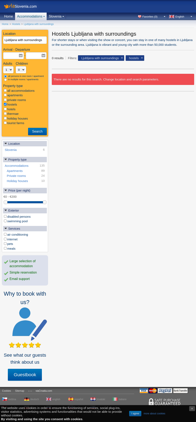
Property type (15, 159)
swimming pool (16, 221)
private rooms (15, 100)
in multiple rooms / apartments (21, 79)
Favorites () (149, 16)
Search (37, 131)
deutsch (34, 399)
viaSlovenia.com (23, 6)
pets (8, 244)
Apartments (26, 170)
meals (9, 248)
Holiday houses (26, 181)
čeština (12, 399)
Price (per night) (17, 190)
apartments (13, 95)
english (56, 399)
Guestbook (25, 374)
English (179, 16)
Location (12, 143)
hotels (9, 109)
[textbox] (25, 40)
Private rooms (26, 175)
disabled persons (17, 216)
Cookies (6, 390)
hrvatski (101, 399)
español (78, 399)
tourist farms (14, 123)
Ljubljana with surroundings (100, 58)
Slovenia (55, 16)
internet (11, 239)
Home (8, 16)
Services (12, 228)
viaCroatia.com (43, 390)
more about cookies (154, 413)
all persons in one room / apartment (24, 76)
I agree (135, 413)
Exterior (11, 210)
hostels (10, 104)
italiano (122, 399)
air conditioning (16, 234)
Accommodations (30, 16)
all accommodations (19, 90)
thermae (11, 113)
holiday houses (16, 118)
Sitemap (19, 390)
